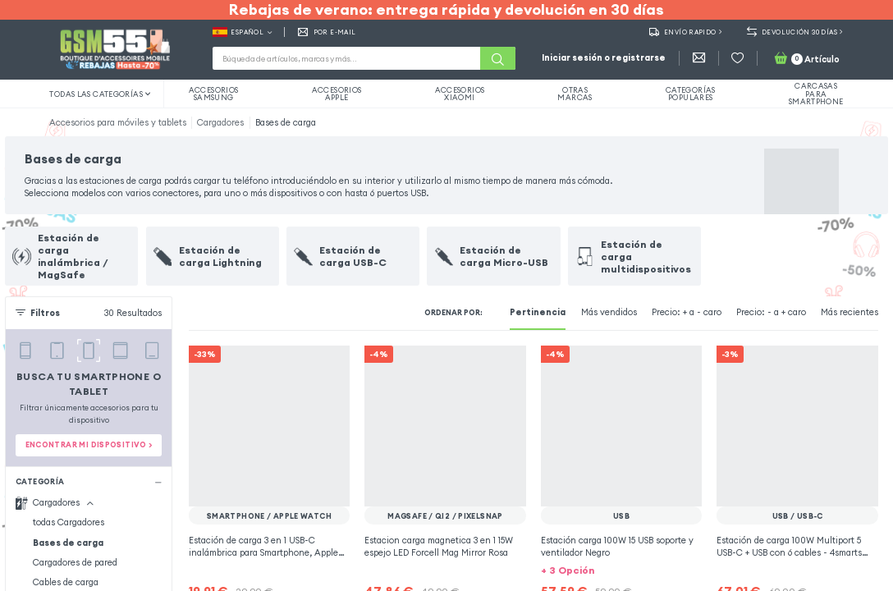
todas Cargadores (68, 522)
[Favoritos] (737, 58)
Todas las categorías (99, 93)
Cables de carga (65, 582)
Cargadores (220, 122)
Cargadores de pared (75, 562)
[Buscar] (497, 58)
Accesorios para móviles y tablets (117, 122)
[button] (621, 570)
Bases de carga (285, 122)
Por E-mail (327, 32)
